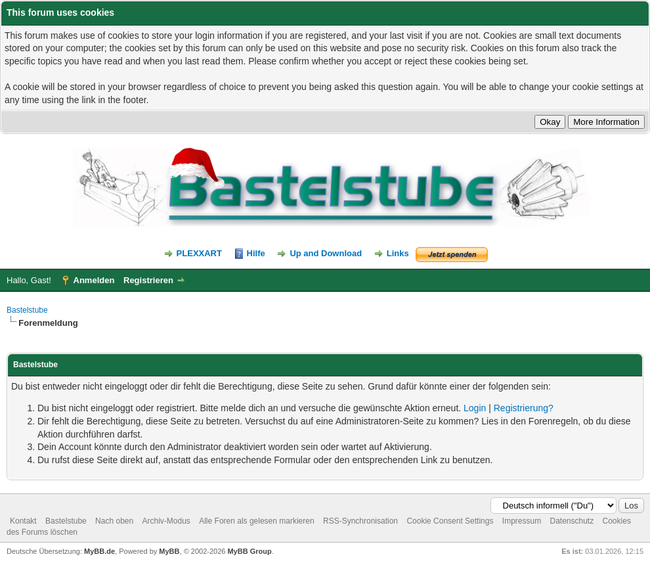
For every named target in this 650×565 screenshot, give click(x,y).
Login (475, 408)
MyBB (169, 551)
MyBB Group (249, 551)
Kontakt (23, 521)
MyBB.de (99, 551)
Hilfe (256, 253)
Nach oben (114, 521)
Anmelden (94, 280)
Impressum (521, 521)
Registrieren (148, 280)
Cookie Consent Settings (449, 521)
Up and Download (326, 253)
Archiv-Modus (166, 521)
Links (398, 253)
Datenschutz (572, 521)
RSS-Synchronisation (360, 521)
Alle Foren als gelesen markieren (256, 521)
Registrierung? (523, 408)
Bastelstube (27, 310)
